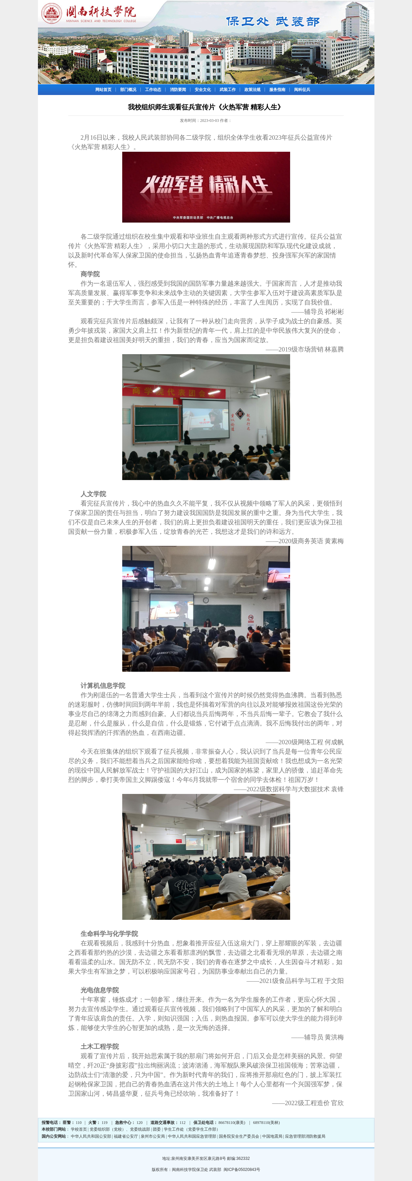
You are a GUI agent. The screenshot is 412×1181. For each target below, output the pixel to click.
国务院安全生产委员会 (239, 1136)
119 (104, 1122)
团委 (157, 1129)
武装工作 (228, 89)
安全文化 (203, 89)
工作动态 (153, 89)
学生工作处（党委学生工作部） (192, 1129)
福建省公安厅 (126, 1136)
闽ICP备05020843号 (242, 1169)
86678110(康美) (232, 1122)
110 (79, 1122)
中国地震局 (272, 1136)
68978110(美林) (266, 1122)
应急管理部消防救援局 (305, 1136)
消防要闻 (178, 89)
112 (183, 1122)
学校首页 (79, 1129)
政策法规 (252, 89)
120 (139, 1122)
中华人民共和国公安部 (91, 1136)
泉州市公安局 (153, 1136)
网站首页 (103, 89)
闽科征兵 (302, 89)
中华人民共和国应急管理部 (192, 1136)
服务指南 (277, 89)
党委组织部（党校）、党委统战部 (120, 1129)
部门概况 (128, 89)
